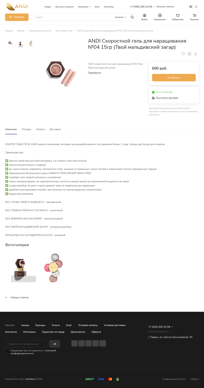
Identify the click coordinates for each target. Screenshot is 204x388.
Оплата (40, 129)
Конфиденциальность (174, 379)
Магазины (29, 332)
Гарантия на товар (53, 332)
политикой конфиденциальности (33, 352)
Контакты (11, 332)
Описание (11, 129)
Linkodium (30, 379)
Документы (78, 332)
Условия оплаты (88, 325)
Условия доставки (115, 325)
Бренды (40, 325)
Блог (69, 325)
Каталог (10, 325)
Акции (25, 325)
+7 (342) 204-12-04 (141, 6)
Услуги (56, 325)
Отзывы (26, 129)
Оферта (96, 332)
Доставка (55, 129)
